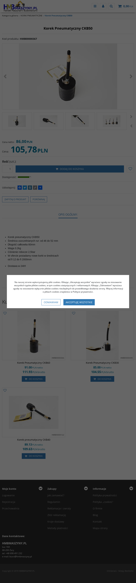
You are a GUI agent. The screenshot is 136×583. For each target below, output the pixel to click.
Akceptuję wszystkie (79, 302)
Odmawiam (51, 302)
